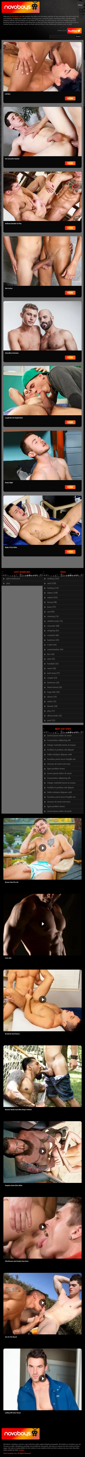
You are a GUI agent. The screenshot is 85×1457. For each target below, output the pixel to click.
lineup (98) (52, 602)
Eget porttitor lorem (56, 768)
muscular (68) (53, 626)
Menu (80, 5)
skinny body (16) (54, 715)
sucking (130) (53, 578)
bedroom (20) (53, 682)
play (8, 583)
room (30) (51, 668)
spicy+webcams (13, 578)
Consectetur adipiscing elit (59, 740)
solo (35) (51, 659)
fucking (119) (53, 588)
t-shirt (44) (52, 644)
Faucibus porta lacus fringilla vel (61, 759)
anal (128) (51, 583)
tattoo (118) (52, 593)
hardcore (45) (53, 640)
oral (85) (51, 611)
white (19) (51, 701)
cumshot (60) (53, 635)
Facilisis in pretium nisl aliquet (60, 749)
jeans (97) (51, 607)
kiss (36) (51, 654)
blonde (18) (52, 706)
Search (78, 36)
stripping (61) (53, 630)
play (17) (51, 711)
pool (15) (51, 720)
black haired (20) (54, 687)
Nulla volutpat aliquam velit (59, 754)
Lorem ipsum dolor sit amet (59, 735)
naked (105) (52, 597)
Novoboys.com (17, 16)
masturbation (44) (55, 649)
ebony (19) (52, 696)
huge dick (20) (53, 692)
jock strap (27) (53, 673)
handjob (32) (53, 663)
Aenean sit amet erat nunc (59, 764)
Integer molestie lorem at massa (61, 745)
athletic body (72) (55, 621)
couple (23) (52, 678)
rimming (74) (53, 616)
